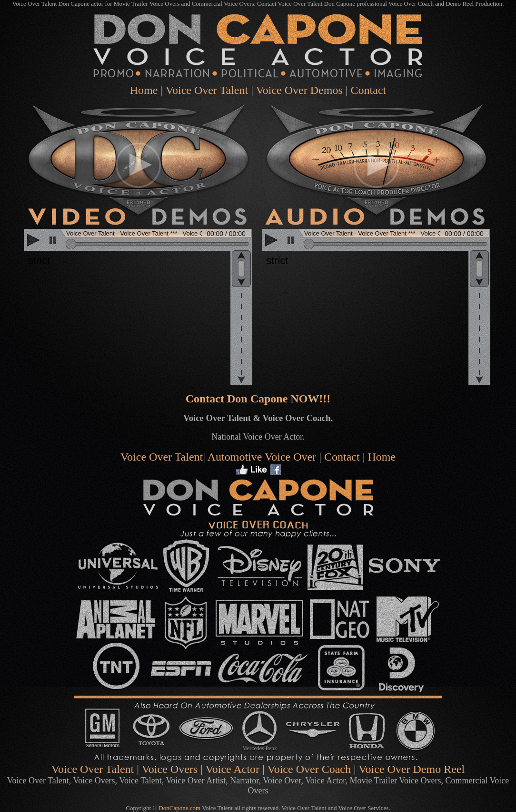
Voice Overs (170, 769)
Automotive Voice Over (262, 457)
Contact (342, 457)
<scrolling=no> (139, 241)
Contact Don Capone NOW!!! (258, 398)
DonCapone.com (179, 808)
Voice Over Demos (299, 90)
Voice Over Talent (207, 90)
